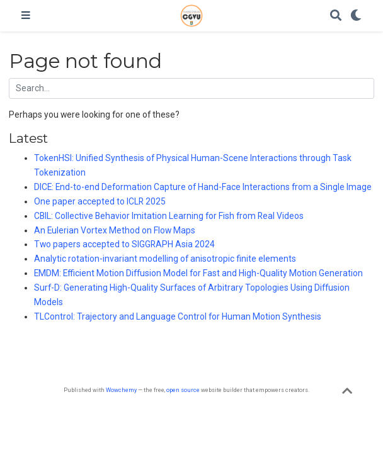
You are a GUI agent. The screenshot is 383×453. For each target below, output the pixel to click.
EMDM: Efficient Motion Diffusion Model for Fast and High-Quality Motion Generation (198, 273)
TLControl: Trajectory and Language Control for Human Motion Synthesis (177, 316)
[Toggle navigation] (25, 15)
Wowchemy (121, 389)
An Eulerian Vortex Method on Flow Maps (114, 230)
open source (183, 389)
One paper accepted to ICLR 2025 (100, 201)
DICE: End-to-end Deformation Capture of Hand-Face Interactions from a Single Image (203, 187)
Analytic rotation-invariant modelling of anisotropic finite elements (165, 259)
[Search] (335, 16)
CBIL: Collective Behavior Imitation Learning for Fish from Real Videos (169, 216)
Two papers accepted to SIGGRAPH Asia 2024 (124, 244)
